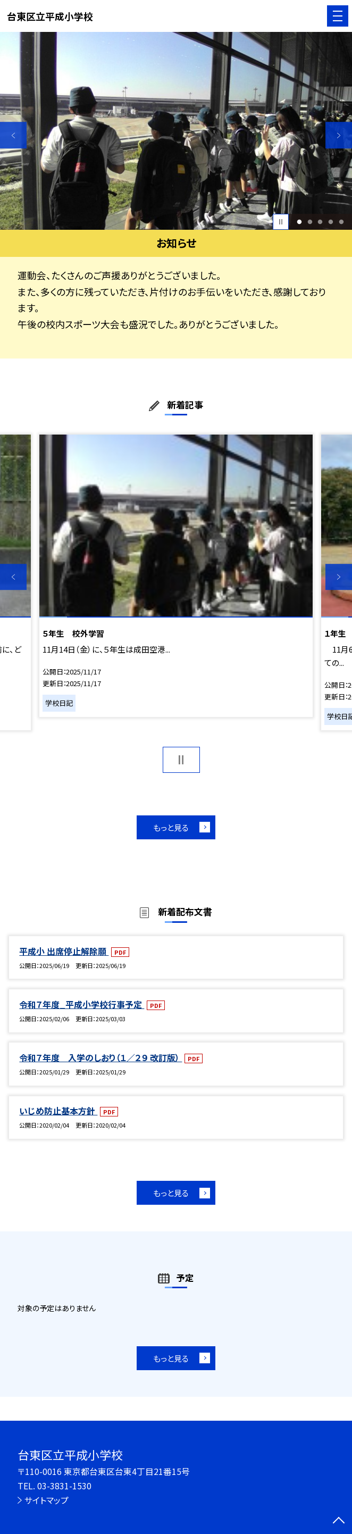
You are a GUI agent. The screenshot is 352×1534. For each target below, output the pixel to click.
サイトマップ (46, 1500)
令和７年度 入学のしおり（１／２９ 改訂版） (100, 1058)
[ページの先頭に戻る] (338, 1521)
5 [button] (341, 221)
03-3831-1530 (64, 1486)
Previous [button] (13, 135)
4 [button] (331, 221)
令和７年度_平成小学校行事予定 (81, 1004)
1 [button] (299, 221)
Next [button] (338, 135)
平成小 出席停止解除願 (63, 951)
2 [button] (309, 221)
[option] (176, 131)
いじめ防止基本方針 (58, 1111)
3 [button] (320, 221)
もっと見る (171, 827)
